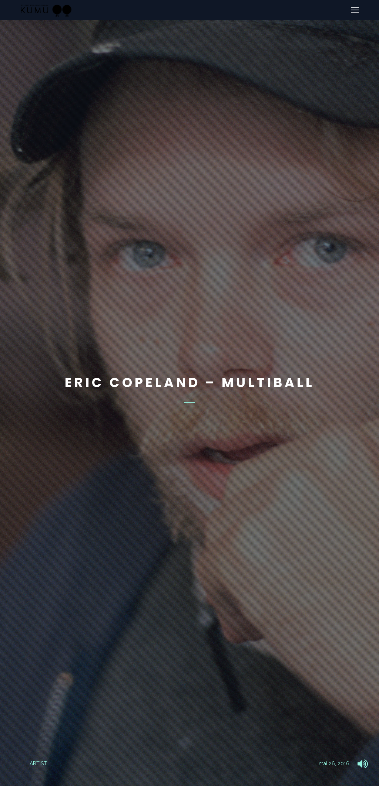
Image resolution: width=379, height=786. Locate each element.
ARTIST (38, 763)
